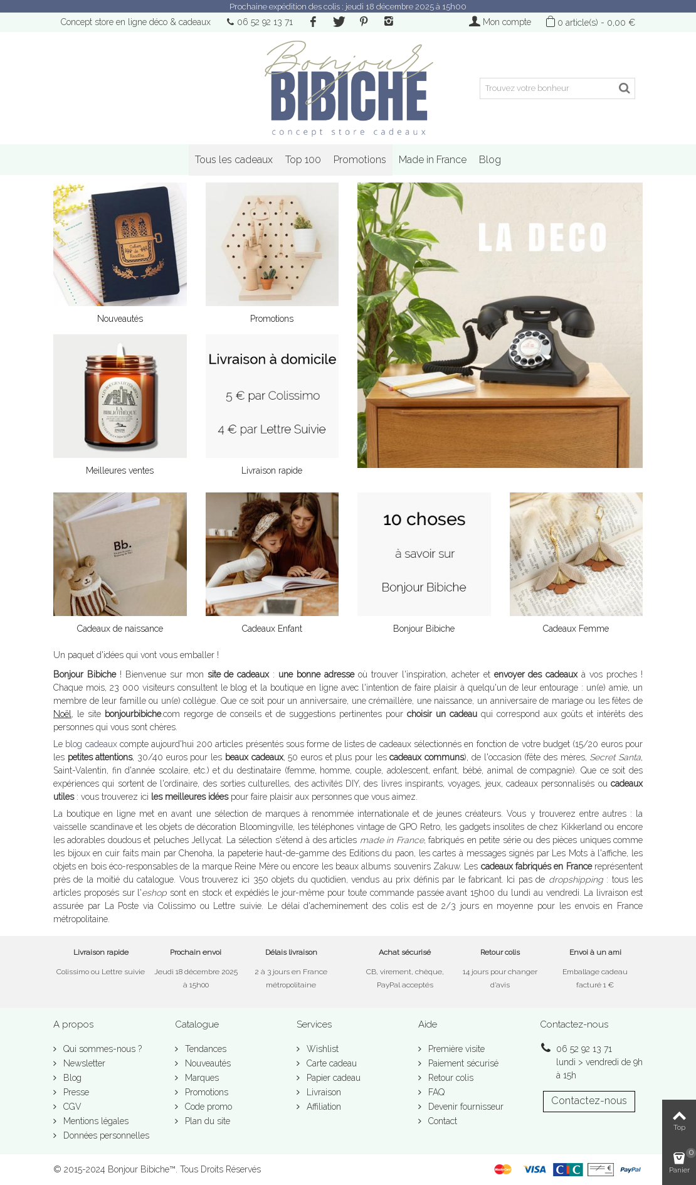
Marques (200, 1078)
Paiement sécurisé (462, 1063)
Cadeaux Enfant (272, 629)
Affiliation (322, 1107)
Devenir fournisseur (465, 1107)
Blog (490, 160)
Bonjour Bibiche (424, 629)
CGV (71, 1107)
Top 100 (303, 160)
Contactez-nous (589, 1101)
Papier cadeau (332, 1078)
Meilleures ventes (120, 470)
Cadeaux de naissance (120, 629)
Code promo (207, 1107)
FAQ (435, 1092)
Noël (62, 714)
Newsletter (83, 1063)
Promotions (360, 160)
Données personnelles (105, 1135)
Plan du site (206, 1121)
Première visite (455, 1049)
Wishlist (321, 1049)
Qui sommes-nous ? (101, 1049)
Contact (441, 1121)
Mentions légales (95, 1121)
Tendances (204, 1049)
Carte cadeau (330, 1063)
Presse (75, 1092)
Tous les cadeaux (234, 160)
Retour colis (449, 1078)
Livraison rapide (271, 470)
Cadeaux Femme (576, 629)
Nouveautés (120, 319)
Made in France (433, 160)
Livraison (322, 1092)
